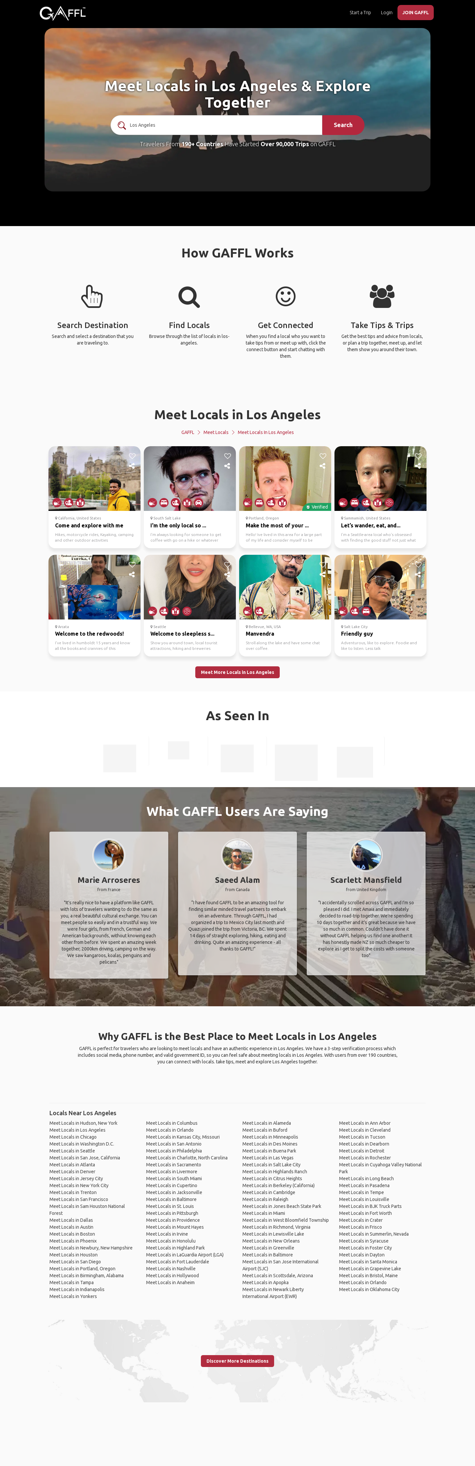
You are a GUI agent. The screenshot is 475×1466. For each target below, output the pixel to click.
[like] (132, 456)
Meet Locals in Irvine (167, 1234)
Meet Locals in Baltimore (171, 1199)
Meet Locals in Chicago (73, 1137)
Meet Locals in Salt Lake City (271, 1164)
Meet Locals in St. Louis (170, 1206)
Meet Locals (216, 432)
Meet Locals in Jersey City (76, 1178)
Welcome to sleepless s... (182, 634)
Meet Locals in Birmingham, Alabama (86, 1275)
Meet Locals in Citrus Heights (272, 1178)
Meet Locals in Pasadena (364, 1185)
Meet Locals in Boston (72, 1234)
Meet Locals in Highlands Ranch (274, 1171)
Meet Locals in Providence (173, 1220)
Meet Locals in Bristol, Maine (368, 1275)
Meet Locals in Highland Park (175, 1247)
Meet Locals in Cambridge (268, 1192)
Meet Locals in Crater (361, 1220)
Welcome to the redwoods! (89, 634)
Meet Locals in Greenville (268, 1247)
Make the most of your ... (277, 525)
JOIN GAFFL (415, 12)
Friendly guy (357, 634)
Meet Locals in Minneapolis (270, 1137)
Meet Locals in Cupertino (171, 1185)
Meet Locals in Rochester (365, 1157)
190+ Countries (202, 144)
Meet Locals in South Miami (174, 1178)
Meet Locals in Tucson (362, 1137)
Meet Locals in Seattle (72, 1150)
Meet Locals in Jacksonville (174, 1192)
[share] (132, 466)
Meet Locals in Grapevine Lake (370, 1268)
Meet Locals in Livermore (171, 1171)
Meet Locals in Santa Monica (368, 1261)
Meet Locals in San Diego (75, 1261)
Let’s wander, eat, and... (370, 525)
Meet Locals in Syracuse (364, 1241)
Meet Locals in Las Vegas (268, 1157)
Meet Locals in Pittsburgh (172, 1213)
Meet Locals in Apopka (265, 1282)
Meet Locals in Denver (72, 1171)
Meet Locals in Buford (264, 1130)
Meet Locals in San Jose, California (84, 1157)
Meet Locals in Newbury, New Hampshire (91, 1247)
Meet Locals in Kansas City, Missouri (183, 1137)
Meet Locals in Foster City (365, 1247)
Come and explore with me (89, 525)
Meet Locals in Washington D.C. (81, 1144)
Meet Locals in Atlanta (72, 1164)
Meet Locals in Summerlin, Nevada (374, 1234)
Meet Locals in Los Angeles (237, 414)
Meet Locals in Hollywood (172, 1275)
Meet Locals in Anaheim (170, 1282)
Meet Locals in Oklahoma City (369, 1289)
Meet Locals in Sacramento (173, 1164)
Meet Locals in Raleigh (265, 1199)
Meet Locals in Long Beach (366, 1178)
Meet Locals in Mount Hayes (175, 1227)
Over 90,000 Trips (285, 144)
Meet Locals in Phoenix (73, 1241)
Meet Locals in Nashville (171, 1268)
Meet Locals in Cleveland (365, 1130)
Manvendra (260, 634)
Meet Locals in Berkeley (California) (278, 1185)
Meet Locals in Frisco (360, 1227)
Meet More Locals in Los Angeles (237, 672)
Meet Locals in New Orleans (271, 1241)
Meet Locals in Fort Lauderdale (177, 1261)
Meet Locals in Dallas (71, 1220)
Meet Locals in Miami (263, 1213)
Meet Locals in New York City (79, 1185)
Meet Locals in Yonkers (73, 1296)
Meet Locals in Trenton (73, 1192)
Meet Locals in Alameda (266, 1123)
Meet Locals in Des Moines (270, 1144)
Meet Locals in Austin (71, 1227)
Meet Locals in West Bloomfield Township (285, 1220)
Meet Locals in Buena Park (269, 1150)
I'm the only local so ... (178, 525)
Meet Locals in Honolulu (171, 1241)
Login (387, 12)
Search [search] (343, 124)
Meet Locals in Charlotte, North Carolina (187, 1157)
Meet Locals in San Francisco (78, 1199)
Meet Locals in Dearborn (364, 1144)
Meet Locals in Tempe (361, 1192)
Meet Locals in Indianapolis (77, 1289)
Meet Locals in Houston (73, 1254)
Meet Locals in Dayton (362, 1254)
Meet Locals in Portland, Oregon (82, 1268)
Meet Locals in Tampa (71, 1282)
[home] (63, 13)
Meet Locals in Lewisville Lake (273, 1234)
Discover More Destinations (237, 1361)
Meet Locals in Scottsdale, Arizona (277, 1275)
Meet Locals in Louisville (364, 1199)
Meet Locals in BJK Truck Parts (370, 1206)
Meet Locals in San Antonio (174, 1144)
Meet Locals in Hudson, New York (83, 1123)
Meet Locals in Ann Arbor (365, 1123)
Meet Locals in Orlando (170, 1130)
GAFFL (187, 432)
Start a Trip (360, 12)
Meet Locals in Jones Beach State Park (281, 1206)
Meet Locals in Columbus (172, 1123)
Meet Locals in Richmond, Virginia (276, 1227)
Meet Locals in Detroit (361, 1150)
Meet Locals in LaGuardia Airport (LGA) (185, 1254)
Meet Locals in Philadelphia (174, 1150)
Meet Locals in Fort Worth (365, 1213)
